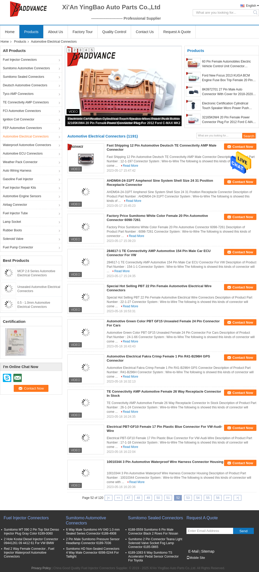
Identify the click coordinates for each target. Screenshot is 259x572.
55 (208, 498)
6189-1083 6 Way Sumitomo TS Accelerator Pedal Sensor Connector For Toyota (153, 556)
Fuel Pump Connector (18, 247)
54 (197, 498)
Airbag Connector (15, 205)
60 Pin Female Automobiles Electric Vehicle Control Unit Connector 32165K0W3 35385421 (226, 64)
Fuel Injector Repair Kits (19, 187)
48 (138, 498)
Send (243, 531)
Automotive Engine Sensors (22, 196)
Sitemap (207, 551)
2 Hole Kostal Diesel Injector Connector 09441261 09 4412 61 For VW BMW (31, 541)
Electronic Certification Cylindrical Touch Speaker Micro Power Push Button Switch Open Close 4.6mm (225, 106)
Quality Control (114, 32)
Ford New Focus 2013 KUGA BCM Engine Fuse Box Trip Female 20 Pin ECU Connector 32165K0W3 (227, 78)
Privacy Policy (41, 568)
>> (227, 498)
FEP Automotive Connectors (22, 128)
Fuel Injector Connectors (20, 60)
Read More (130, 165)
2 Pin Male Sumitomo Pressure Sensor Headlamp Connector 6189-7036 (93, 541)
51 (168, 498)
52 (178, 498)
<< (118, 498)
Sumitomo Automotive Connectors (26, 68)
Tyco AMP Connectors (18, 94)
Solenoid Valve (13, 239)
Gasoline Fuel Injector (18, 179)
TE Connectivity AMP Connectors (26, 102)
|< (108, 498)
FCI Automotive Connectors (22, 111)
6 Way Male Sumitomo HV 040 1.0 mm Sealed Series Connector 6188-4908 (93, 531)
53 (188, 498)
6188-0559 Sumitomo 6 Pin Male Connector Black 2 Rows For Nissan (153, 531)
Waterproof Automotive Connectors (27, 145)
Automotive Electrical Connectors (26, 136)
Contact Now (243, 147)
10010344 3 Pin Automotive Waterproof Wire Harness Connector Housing (165, 462)
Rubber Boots (12, 230)
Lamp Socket (12, 222)
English (251, 5)
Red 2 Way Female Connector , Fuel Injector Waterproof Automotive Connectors (29, 552)
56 (217, 498)
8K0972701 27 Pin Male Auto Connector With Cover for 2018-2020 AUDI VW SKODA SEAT (227, 92)
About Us (55, 32)
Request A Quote (177, 32)
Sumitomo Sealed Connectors (23, 77)
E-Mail (193, 551)
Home (10, 32)
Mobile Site (195, 558)
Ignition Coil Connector (18, 119)
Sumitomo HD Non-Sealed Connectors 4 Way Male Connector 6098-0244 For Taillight (92, 552)
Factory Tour (83, 32)
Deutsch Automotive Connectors (25, 85)
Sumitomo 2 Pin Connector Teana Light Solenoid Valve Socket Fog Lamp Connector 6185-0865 (155, 543)
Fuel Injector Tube (15, 213)
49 (148, 498)
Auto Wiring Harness (17, 170)
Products (31, 32)
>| (237, 498)
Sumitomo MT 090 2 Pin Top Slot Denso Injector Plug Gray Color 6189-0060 (31, 531)
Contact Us (145, 32)
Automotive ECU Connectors (22, 153)
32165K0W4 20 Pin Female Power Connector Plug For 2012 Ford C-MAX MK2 (123, 123)
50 (158, 498)
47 (128, 498)
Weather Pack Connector (20, 162)
